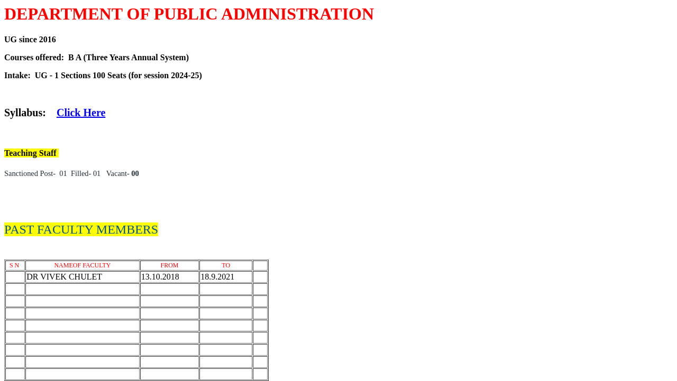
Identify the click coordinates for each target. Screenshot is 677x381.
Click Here (81, 112)
